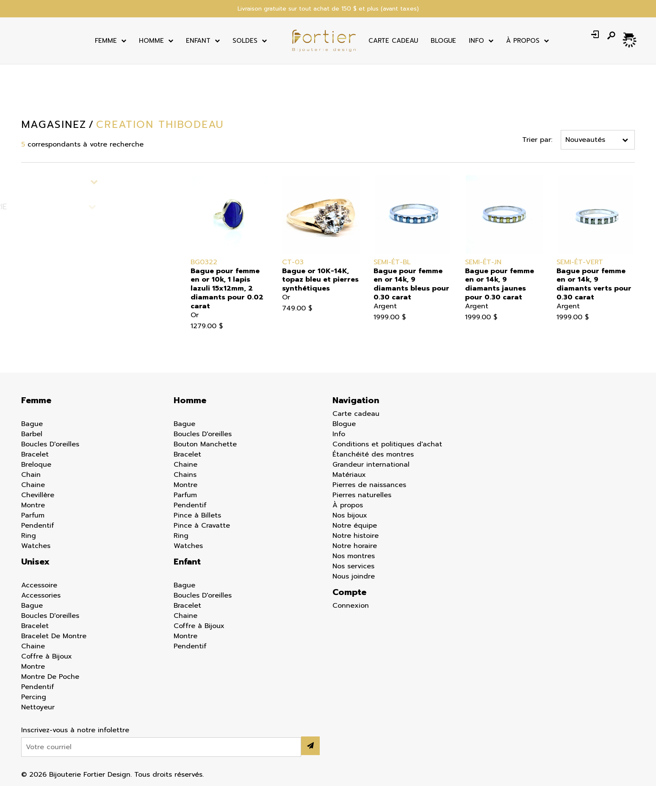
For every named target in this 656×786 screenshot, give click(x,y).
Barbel (31, 434)
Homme (151, 40)
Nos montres (353, 556)
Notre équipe (354, 525)
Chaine (33, 485)
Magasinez (53, 124)
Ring (28, 536)
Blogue (443, 40)
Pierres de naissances (369, 485)
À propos (347, 505)
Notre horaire (354, 546)
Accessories (41, 595)
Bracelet (35, 454)
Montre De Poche (50, 677)
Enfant (198, 40)
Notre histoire (355, 536)
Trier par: (538, 140)
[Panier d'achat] (629, 35)
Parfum (32, 515)
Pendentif (37, 525)
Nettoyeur (38, 707)
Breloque (36, 464)
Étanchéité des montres (373, 454)
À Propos (523, 40)
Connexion (350, 606)
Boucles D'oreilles (50, 444)
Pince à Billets (197, 515)
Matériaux (349, 475)
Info (476, 40)
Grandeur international (371, 464)
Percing (33, 697)
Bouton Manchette (205, 444)
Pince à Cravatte (202, 525)
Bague (32, 424)
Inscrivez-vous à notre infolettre (75, 730)
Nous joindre (353, 576)
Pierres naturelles (361, 495)
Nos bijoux (349, 515)
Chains (185, 475)
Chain (31, 475)
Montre (33, 505)
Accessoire (39, 585)
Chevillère (37, 495)
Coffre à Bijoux (46, 656)
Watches (35, 546)
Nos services (353, 566)
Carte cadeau (393, 40)
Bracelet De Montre (53, 636)
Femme (106, 40)
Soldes (245, 40)
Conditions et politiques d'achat (387, 444)
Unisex (35, 561)
